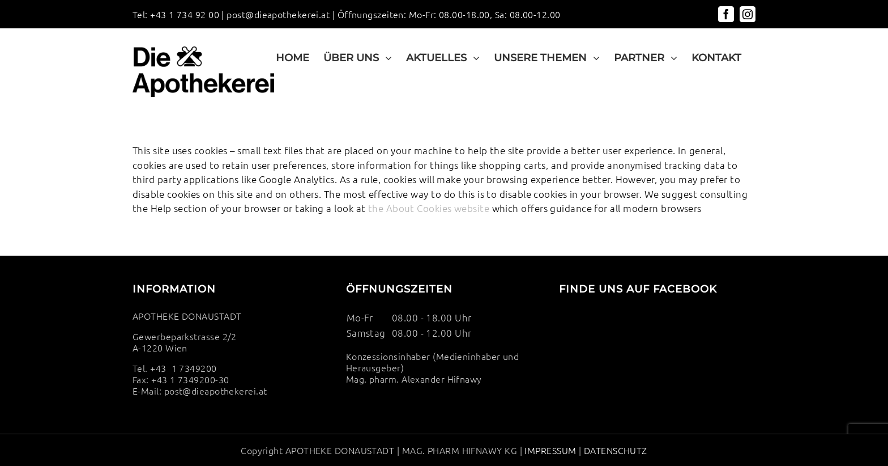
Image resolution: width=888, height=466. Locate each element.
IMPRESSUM (550, 450)
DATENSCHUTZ (614, 450)
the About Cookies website (428, 208)
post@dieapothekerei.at (278, 14)
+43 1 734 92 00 (184, 14)
